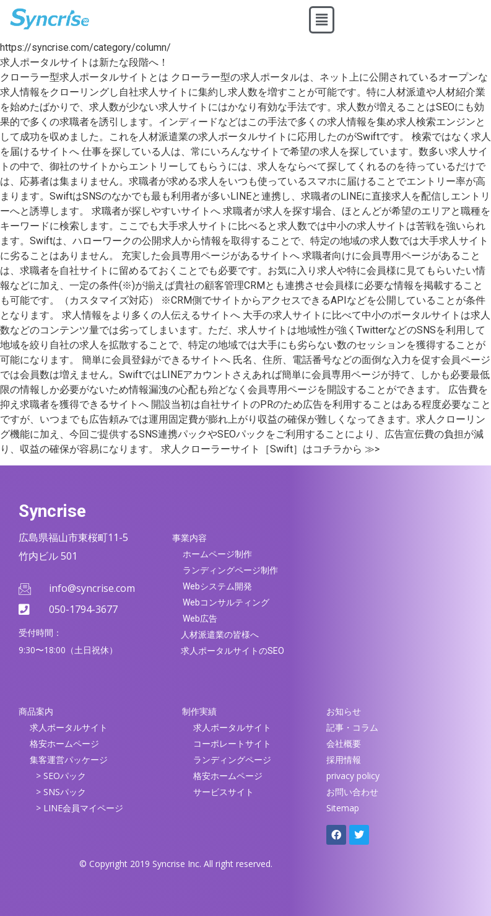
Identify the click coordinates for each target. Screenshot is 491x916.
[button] (321, 19)
